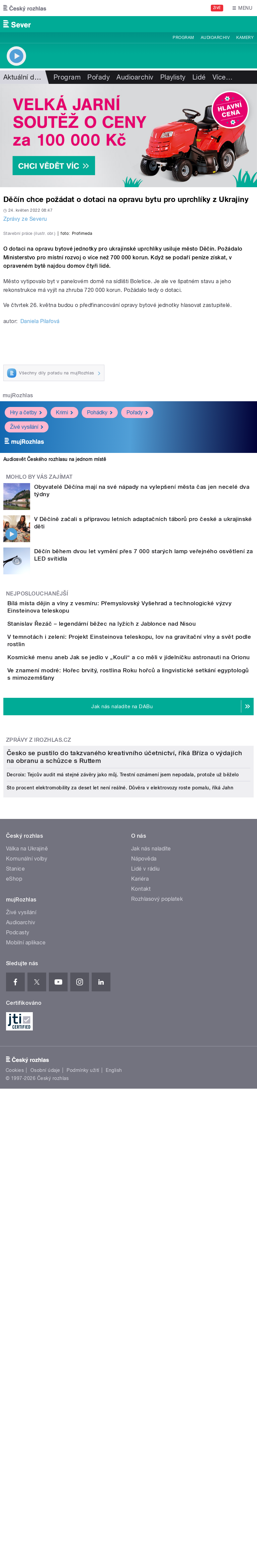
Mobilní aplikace (26, 1328)
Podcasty (17, 1318)
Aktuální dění (23, 77)
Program (183, 37)
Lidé (199, 77)
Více (222, 77)
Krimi (64, 557)
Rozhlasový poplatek (157, 1285)
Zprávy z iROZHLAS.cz (38, 958)
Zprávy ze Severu (25, 219)
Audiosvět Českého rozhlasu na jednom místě (54, 604)
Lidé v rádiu (145, 1254)
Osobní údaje (45, 1456)
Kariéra (140, 1264)
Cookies (15, 1456)
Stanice (15, 1254)
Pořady (98, 77)
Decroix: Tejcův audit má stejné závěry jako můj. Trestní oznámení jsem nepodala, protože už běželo (123, 1160)
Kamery (245, 37)
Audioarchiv (215, 37)
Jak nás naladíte (151, 1234)
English (114, 1456)
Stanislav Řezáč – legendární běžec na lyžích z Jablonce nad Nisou (128, 780)
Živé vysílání (26, 572)
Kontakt (141, 1274)
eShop (14, 1264)
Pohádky (99, 557)
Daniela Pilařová (40, 466)
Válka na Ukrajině (27, 1234)
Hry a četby (26, 557)
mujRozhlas (18, 540)
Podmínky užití (83, 1456)
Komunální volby (26, 1244)
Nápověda (144, 1244)
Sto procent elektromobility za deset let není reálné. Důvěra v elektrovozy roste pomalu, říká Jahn (120, 1173)
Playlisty (173, 77)
